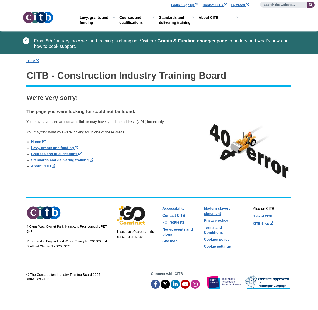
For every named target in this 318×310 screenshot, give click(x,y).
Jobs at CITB (262, 216)
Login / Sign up (184, 5)
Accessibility (173, 208)
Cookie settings (217, 246)
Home (32, 61)
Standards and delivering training (174, 20)
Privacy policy (216, 220)
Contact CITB (215, 5)
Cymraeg (240, 5)
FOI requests (173, 222)
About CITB (209, 18)
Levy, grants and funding (94, 20)
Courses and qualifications (131, 20)
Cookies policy (216, 239)
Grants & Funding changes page (192, 40)
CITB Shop (263, 223)
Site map (170, 241)
